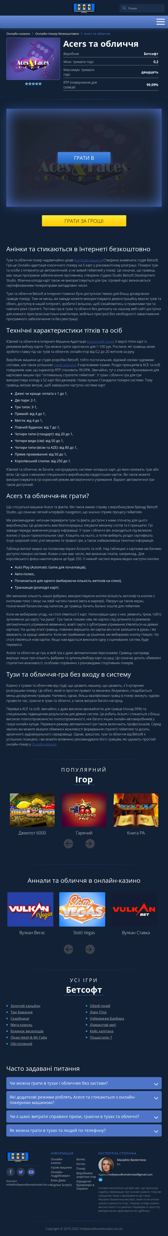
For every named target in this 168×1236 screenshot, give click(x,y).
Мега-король (21, 1024)
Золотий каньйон (25, 1006)
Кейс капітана (101, 1031)
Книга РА (136, 833)
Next (90, 843)
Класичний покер (100, 341)
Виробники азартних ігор (86, 1175)
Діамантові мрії (103, 1024)
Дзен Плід (98, 1012)
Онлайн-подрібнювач (60, 1174)
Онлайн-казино (44, 744)
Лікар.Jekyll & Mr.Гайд (29, 1037)
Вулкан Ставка (136, 932)
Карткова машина (88, 260)
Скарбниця (20, 1018)
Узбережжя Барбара (107, 1018)
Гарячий (84, 833)
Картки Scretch (61, 1185)
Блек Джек (58, 1180)
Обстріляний (21, 1043)
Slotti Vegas (84, 932)
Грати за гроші (84, 220)
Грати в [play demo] (84, 157)
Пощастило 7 (101, 1037)
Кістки (80, 1164)
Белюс (80, 1159)
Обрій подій (100, 1006)
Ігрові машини (65, 365)
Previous (68, 843)
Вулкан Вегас (32, 932)
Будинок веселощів (27, 1031)
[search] (124, 8)
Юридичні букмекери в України (85, 1184)
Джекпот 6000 (32, 833)
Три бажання (22, 1012)
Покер (80, 1168)
